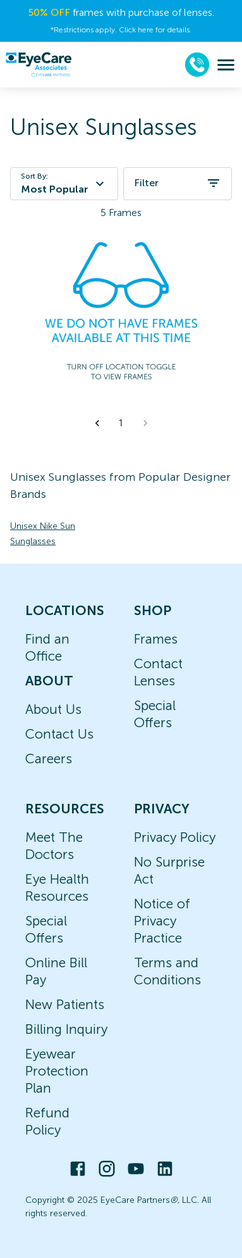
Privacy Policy (174, 837)
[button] (97, 423)
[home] (38, 64)
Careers (48, 758)
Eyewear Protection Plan (56, 1071)
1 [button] (121, 423)
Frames (156, 639)
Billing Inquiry (66, 1029)
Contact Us (59, 734)
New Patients (64, 1004)
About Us (53, 709)
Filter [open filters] (177, 183)
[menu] (226, 65)
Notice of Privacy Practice (162, 921)
